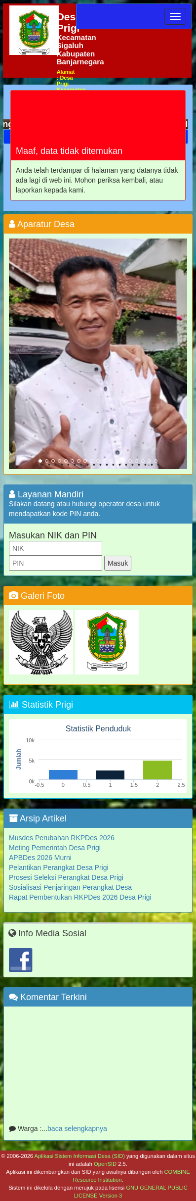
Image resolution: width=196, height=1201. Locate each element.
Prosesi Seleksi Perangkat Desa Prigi (66, 877)
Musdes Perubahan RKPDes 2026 (62, 838)
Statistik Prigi (41, 705)
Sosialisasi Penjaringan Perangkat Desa (70, 887)
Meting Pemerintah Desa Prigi (55, 848)
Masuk (118, 563)
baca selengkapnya (77, 1131)
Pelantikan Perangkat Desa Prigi (59, 867)
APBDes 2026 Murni (40, 858)
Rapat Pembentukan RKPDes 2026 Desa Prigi (80, 897)
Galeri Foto (37, 596)
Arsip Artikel (38, 818)
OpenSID (105, 1164)
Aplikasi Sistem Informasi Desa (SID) (80, 1156)
